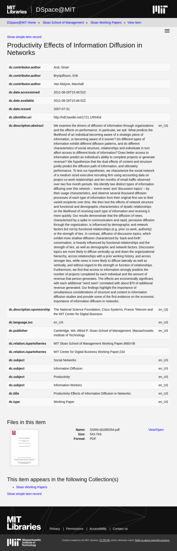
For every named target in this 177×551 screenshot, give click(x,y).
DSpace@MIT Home (21, 22)
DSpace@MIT (55, 9)
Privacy (55, 529)
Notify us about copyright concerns (152, 540)
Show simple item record (24, 37)
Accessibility (98, 529)
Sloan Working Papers (106, 22)
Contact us (120, 529)
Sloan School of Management (63, 22)
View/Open (156, 429)
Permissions (74, 529)
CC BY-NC (104, 540)
